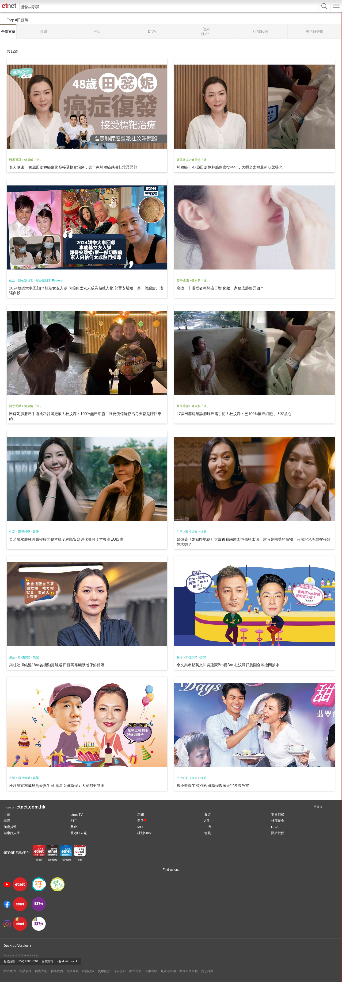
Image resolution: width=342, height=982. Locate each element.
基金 (73, 827)
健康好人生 (12, 833)
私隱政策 (88, 971)
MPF (140, 827)
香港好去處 (78, 833)
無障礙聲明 (168, 971)
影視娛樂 (24, 531)
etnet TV (76, 814)
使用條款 (104, 971)
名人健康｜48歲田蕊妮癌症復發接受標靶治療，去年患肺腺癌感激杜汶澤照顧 (73, 167)
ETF (73, 821)
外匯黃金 (277, 821)
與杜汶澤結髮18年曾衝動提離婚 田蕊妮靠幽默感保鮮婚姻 (56, 665)
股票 (207, 814)
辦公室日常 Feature (49, 280)
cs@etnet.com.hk (67, 961)
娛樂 (36, 531)
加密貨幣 (10, 827)
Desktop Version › (17, 945)
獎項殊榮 (207, 971)
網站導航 (135, 971)
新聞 (140, 814)
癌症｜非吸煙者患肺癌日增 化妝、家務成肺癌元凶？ (220, 288)
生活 (12, 280)
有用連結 (151, 971)
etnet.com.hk (30, 806)
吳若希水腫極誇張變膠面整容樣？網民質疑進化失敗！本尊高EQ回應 (66, 539)
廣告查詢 (41, 971)
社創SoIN (144, 833)
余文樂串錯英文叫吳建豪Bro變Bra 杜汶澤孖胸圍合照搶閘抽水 (228, 665)
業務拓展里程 (188, 971)
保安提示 (120, 971)
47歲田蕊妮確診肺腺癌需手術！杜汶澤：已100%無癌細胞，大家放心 (234, 414)
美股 (141, 821)
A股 (207, 821)
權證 (7, 821)
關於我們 (277, 833)
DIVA (275, 827)
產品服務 (25, 971)
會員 (207, 833)
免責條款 (72, 971)
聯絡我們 (57, 971)
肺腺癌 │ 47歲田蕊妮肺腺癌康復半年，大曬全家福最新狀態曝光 (230, 167)
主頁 (7, 814)
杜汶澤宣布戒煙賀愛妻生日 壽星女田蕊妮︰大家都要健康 (56, 786)
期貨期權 (277, 814)
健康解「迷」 (33, 160)
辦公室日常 (25, 280)
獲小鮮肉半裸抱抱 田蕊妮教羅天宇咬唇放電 (213, 786)
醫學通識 (15, 160)
